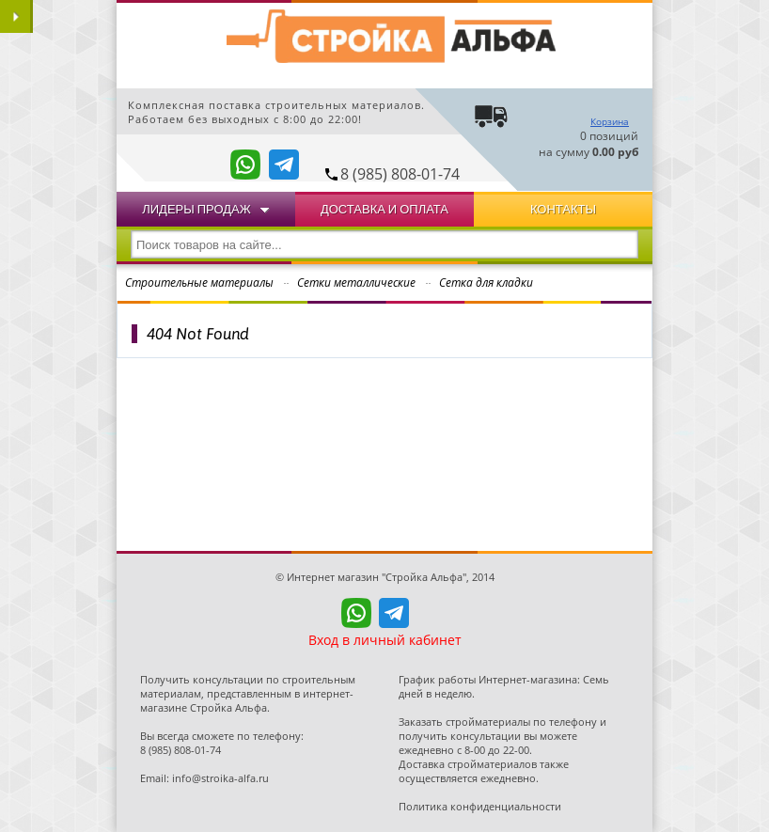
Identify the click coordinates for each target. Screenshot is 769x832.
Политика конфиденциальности (480, 806)
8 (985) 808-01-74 (400, 174)
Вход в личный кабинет (385, 640)
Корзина (609, 121)
